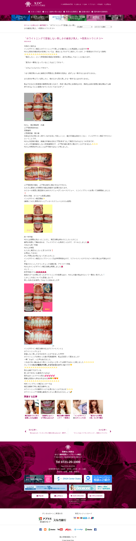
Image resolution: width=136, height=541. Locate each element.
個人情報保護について (68, 537)
